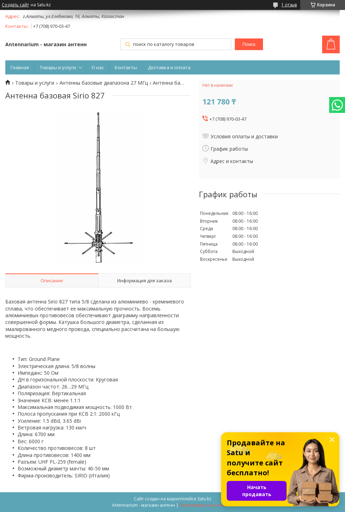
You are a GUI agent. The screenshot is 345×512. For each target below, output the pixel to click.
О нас (98, 67)
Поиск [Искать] (248, 44)
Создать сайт (15, 4)
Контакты (126, 67)
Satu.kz (204, 499)
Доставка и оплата (169, 67)
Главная (20, 67)
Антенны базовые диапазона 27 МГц (103, 83)
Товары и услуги (58, 67)
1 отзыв (289, 5)
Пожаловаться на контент (206, 505)
